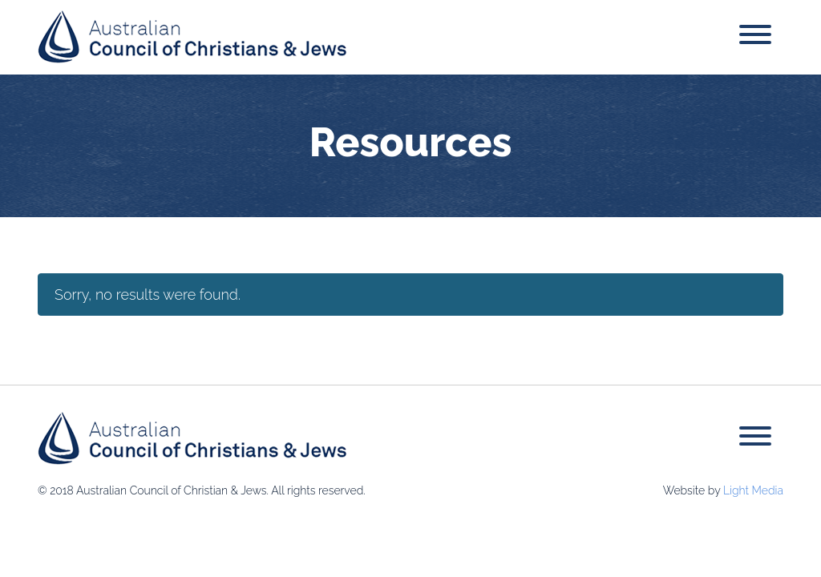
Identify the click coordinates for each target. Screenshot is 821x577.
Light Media (753, 490)
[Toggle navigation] (755, 37)
